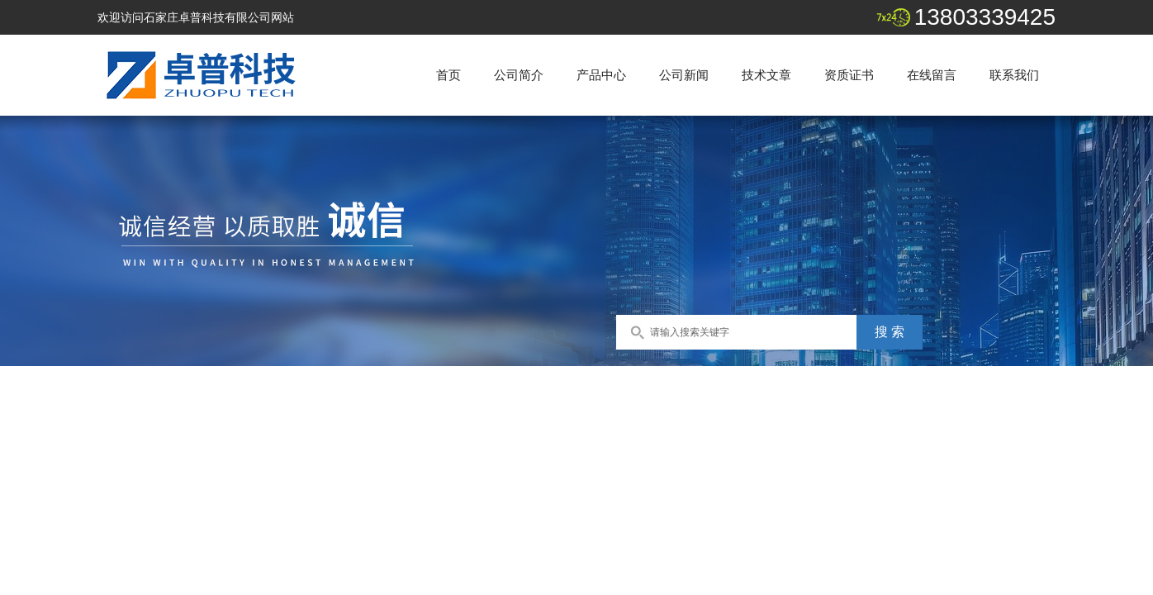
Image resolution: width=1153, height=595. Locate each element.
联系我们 (1014, 75)
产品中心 (601, 75)
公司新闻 (684, 75)
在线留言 (931, 75)
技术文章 (766, 75)
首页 (448, 75)
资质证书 (849, 75)
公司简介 (518, 75)
